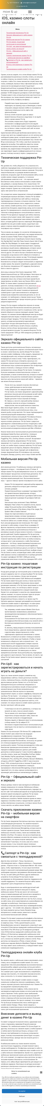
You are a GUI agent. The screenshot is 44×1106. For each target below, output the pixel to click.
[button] (41, 1072)
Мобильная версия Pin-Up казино (18, 40)
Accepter (22, 1091)
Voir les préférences (22, 1101)
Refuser (22, 1096)
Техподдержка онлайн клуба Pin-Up (19, 69)
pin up (39, 286)
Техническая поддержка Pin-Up (17, 33)
